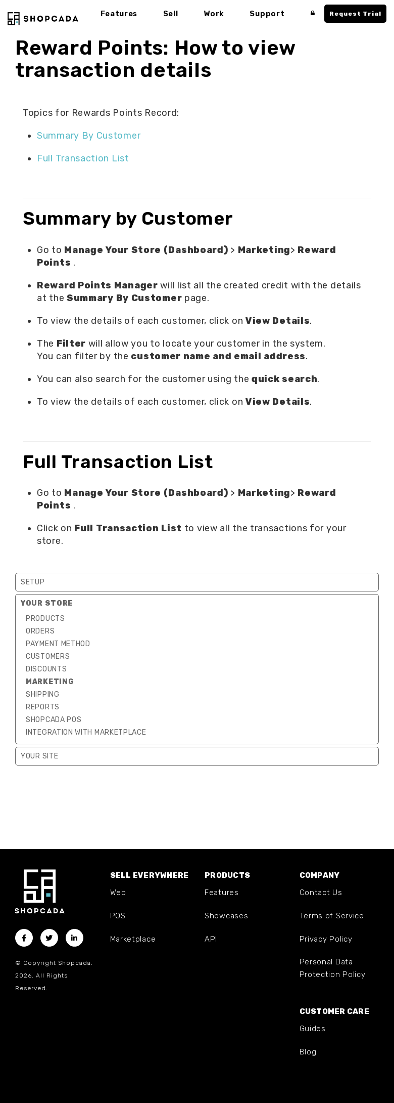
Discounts (46, 669)
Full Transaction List (83, 158)
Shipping (43, 694)
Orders (40, 631)
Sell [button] (171, 13)
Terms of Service (332, 915)
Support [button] (268, 13)
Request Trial (355, 13)
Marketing (50, 681)
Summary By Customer (88, 135)
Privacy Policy (326, 939)
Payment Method (58, 644)
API (211, 939)
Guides (313, 1028)
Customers (48, 656)
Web (118, 892)
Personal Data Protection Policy (333, 968)
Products (45, 618)
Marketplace (133, 939)
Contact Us (321, 892)
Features (222, 892)
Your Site (39, 756)
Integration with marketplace (86, 732)
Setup (33, 582)
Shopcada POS (53, 719)
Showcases (226, 915)
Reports (43, 707)
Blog (308, 1051)
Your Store (47, 603)
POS (118, 915)
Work (215, 13)
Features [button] (119, 13)
